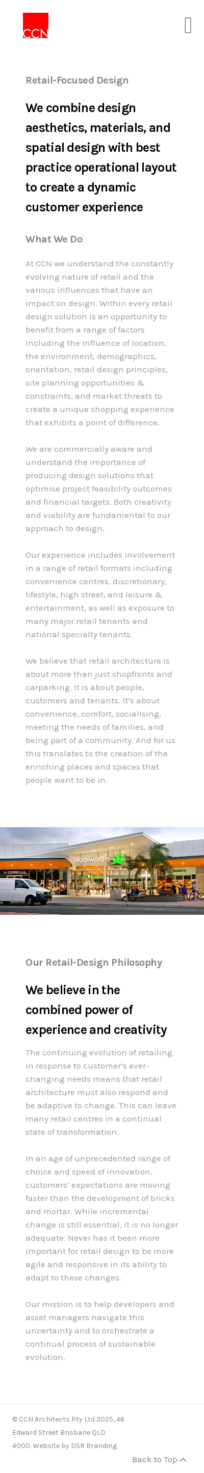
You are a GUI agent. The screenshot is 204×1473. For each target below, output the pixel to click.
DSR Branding (94, 1445)
